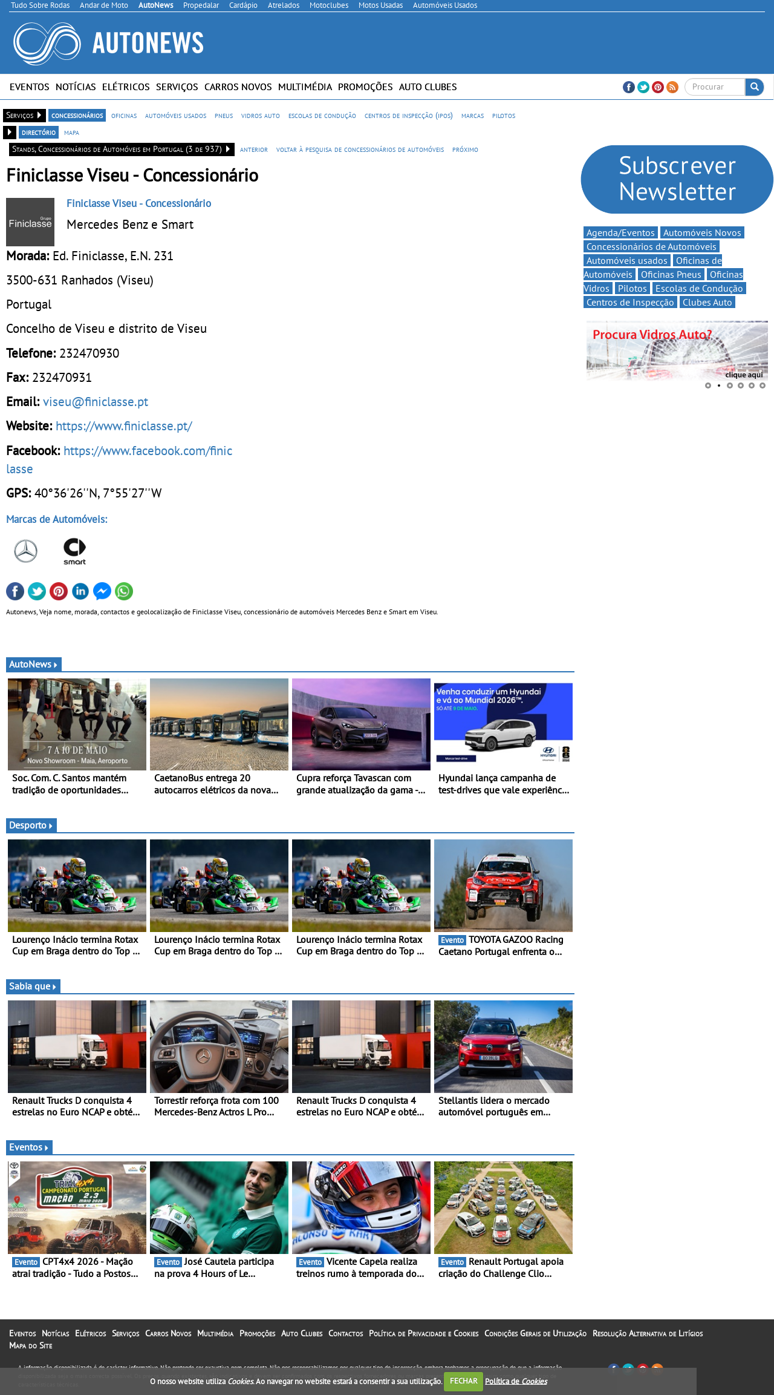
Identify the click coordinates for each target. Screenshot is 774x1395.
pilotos (503, 115)
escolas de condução (322, 115)
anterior (254, 148)
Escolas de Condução (699, 288)
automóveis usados (175, 115)
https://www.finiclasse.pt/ (124, 425)
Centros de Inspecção (630, 302)
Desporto (31, 825)
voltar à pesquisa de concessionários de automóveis (360, 148)
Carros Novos (238, 86)
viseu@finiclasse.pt (95, 401)
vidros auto (260, 115)
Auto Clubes (428, 86)
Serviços (177, 86)
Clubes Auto (707, 302)
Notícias (76, 86)
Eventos (30, 86)
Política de (516, 1381)
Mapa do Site (30, 1345)
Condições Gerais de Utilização (535, 1333)
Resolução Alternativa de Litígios (648, 1333)
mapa (71, 131)
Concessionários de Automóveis (652, 246)
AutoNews (34, 664)
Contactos (345, 1333)
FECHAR (464, 1381)
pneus (224, 115)
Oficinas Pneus (671, 274)
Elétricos (126, 86)
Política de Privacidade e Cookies (423, 1333)
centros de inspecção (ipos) (409, 115)
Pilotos (632, 288)
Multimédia (305, 86)
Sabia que (33, 986)
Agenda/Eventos (621, 232)
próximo (465, 148)
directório (39, 131)
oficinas (124, 115)
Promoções (365, 86)
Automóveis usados (627, 260)
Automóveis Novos (702, 232)
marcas (472, 115)
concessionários (77, 115)
